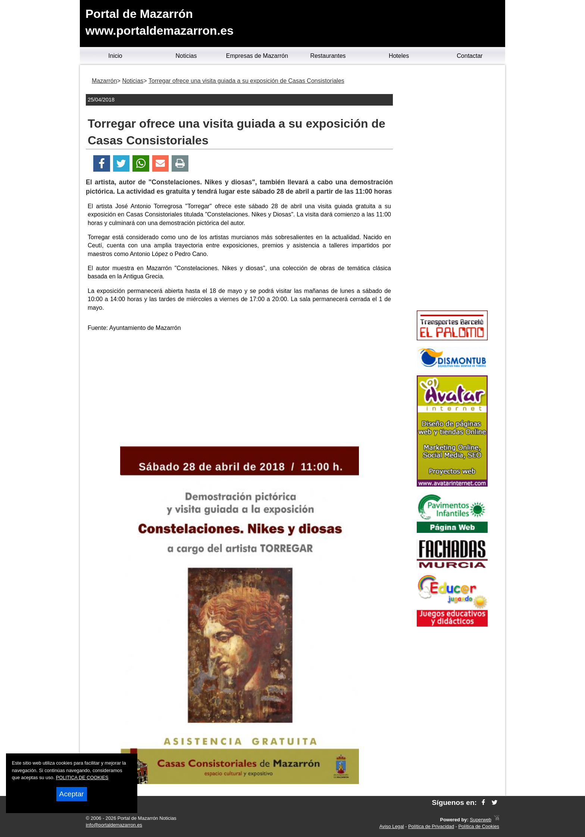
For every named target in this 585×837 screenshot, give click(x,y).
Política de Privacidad (431, 826)
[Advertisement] (239, 390)
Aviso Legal (391, 826)
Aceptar (71, 794)
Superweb (480, 819)
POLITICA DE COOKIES (82, 777)
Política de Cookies (478, 826)
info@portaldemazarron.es (114, 825)
